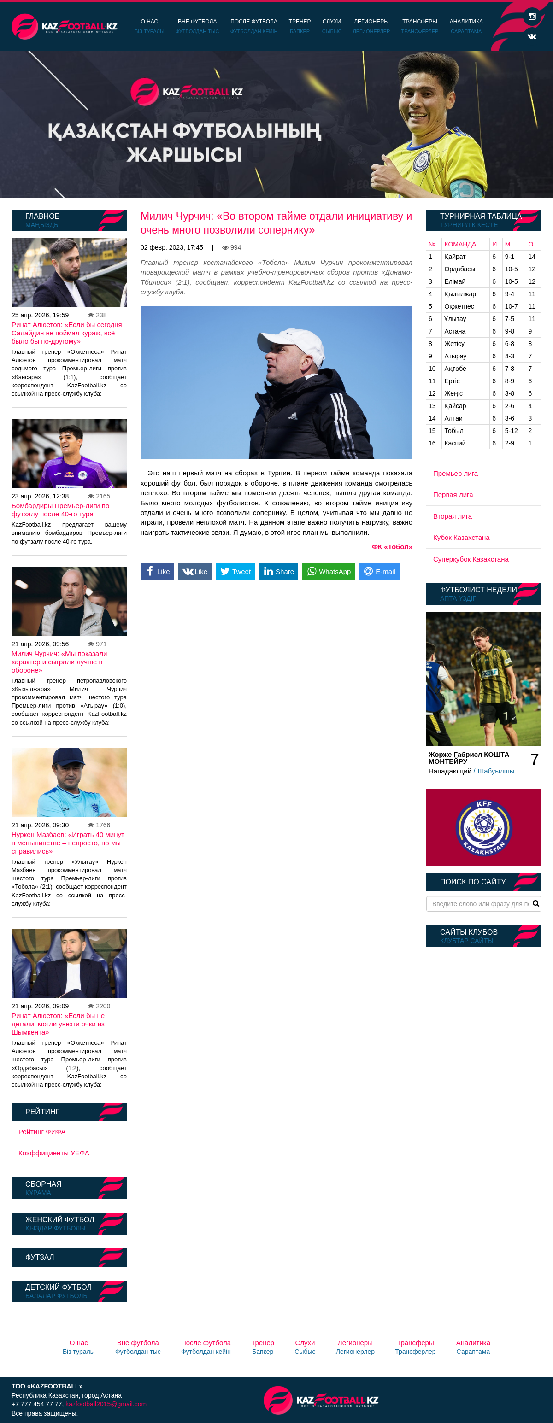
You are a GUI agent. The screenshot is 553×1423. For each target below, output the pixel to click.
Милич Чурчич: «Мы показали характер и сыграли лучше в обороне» (59, 662)
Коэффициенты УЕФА (53, 1153)
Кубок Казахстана (461, 537)
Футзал (39, 1257)
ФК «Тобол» (392, 546)
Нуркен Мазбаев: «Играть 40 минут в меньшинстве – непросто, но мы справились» (68, 843)
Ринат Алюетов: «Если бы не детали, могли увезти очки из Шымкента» (58, 1024)
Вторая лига (452, 516)
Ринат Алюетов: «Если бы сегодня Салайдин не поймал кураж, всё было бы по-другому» (67, 333)
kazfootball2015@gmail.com (106, 1404)
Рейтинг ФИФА (42, 1132)
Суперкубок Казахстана (471, 559)
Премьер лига (455, 473)
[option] (276, 124)
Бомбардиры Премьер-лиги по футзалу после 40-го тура (60, 510)
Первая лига (453, 494)
